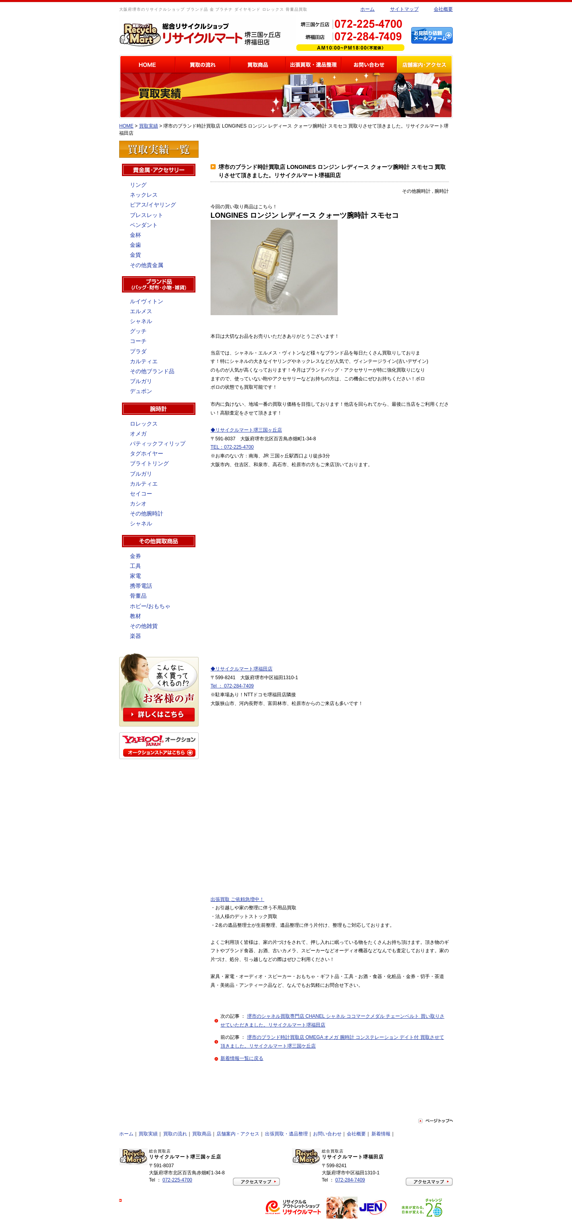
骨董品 (138, 596)
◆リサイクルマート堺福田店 (241, 669)
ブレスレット (146, 215)
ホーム (367, 9)
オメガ (138, 433)
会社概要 (443, 9)
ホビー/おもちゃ (150, 606)
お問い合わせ (327, 1134)
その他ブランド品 (152, 371)
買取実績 (148, 126)
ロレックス (144, 423)
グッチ (138, 331)
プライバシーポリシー (147, 1200)
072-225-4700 (177, 1180)
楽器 (135, 636)
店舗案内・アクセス (237, 1134)
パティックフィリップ (158, 443)
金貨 (135, 255)
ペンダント (144, 225)
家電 (135, 576)
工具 (135, 566)
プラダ (138, 351)
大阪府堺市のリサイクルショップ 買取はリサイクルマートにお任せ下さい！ (187, 1223)
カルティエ (144, 361)
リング (138, 185)
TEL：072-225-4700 (232, 447)
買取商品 (201, 1134)
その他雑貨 (144, 626)
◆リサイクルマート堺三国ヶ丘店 (246, 430)
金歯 (135, 245)
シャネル (141, 321)
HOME (126, 126)
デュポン (141, 391)
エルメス (141, 311)
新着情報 (380, 1134)
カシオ (138, 503)
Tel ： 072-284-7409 (232, 686)
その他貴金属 (146, 265)
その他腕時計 (146, 513)
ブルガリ (141, 381)
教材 (135, 616)
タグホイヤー (146, 453)
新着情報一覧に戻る (241, 1058)
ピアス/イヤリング (153, 204)
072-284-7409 (350, 1180)
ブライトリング (149, 463)
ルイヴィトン (146, 301)
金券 (135, 556)
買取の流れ (175, 1134)
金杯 (135, 235)
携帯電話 (141, 586)
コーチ (138, 341)
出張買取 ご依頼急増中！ (237, 899)
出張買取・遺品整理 (286, 1134)
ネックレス (144, 195)
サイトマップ (404, 9)
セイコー (141, 493)
